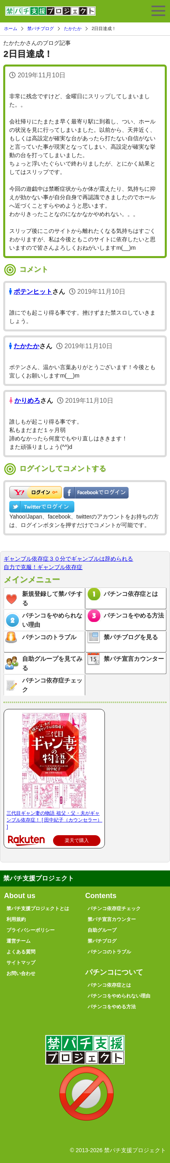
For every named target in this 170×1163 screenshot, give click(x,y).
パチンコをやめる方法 (134, 615)
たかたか (73, 28)
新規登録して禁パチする (52, 598)
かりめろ (27, 400)
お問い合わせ (20, 973)
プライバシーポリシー (30, 930)
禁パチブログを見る (131, 637)
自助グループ (102, 930)
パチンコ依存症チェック (52, 685)
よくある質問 (20, 952)
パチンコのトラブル (49, 637)
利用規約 (16, 919)
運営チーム (18, 941)
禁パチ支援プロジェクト (50, 14)
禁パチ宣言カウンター (134, 658)
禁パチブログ (40, 28)
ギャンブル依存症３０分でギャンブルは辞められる (68, 558)
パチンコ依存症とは (131, 593)
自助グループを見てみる (52, 663)
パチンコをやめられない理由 (52, 620)
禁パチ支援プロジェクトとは (37, 908)
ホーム (10, 28)
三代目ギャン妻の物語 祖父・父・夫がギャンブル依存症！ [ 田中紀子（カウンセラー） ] (54, 820)
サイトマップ (20, 962)
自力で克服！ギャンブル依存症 (43, 567)
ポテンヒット (33, 291)
